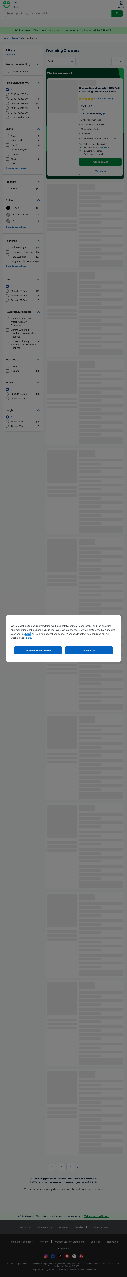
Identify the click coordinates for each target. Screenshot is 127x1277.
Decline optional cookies (38, 650)
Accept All (89, 650)
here (27, 633)
